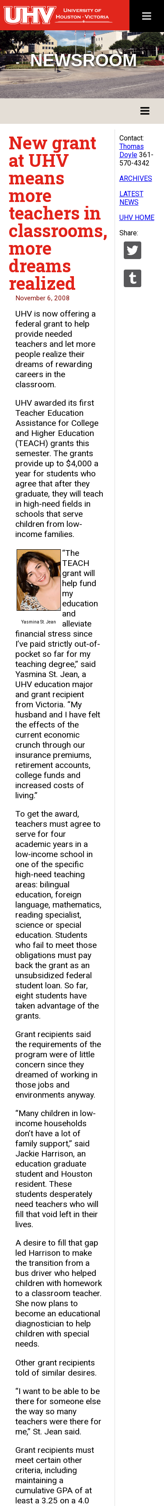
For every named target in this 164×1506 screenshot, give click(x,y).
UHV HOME (136, 217)
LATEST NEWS (131, 198)
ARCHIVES (135, 178)
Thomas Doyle (131, 150)
